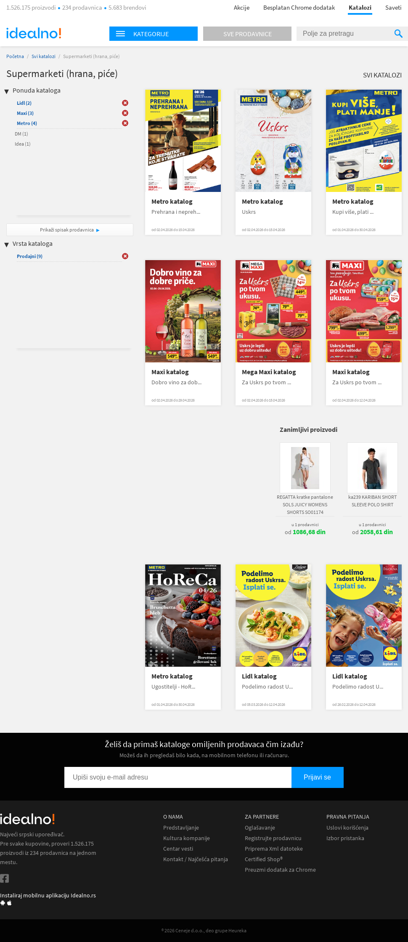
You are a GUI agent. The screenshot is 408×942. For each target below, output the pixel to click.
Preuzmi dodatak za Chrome (280, 869)
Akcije (241, 7)
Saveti (393, 7)
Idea (23, 144)
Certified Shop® (264, 859)
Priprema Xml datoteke (274, 848)
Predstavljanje (181, 827)
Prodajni (29, 256)
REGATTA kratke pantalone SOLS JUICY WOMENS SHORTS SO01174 (305, 504)
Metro (27, 123)
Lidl (24, 103)
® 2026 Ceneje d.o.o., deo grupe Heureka (204, 930)
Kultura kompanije (186, 838)
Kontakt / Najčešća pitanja (195, 859)
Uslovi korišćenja (347, 827)
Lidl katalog (259, 676)
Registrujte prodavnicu (273, 838)
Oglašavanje (260, 827)
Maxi (25, 113)
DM (21, 133)
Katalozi (360, 7)
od (305, 532)
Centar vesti (178, 848)
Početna (15, 56)
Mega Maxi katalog (269, 372)
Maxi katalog (170, 372)
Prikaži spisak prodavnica (67, 229)
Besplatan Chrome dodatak (299, 7)
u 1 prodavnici (305, 524)
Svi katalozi (44, 56)
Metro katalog (172, 201)
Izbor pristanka (345, 838)
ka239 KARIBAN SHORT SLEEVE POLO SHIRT (372, 501)
